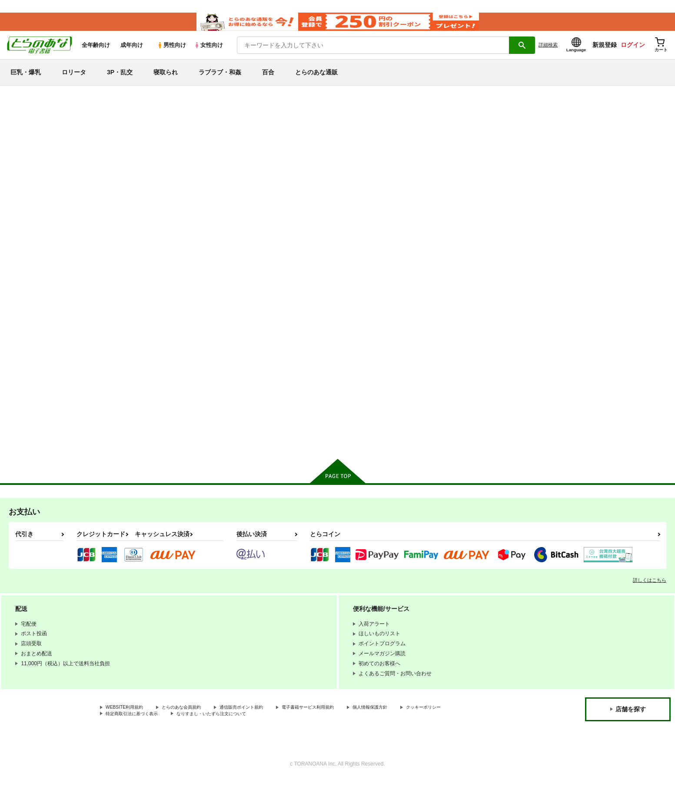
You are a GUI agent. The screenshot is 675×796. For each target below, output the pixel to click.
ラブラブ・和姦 (220, 79)
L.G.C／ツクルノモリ (423, 142)
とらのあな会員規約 (192, 722)
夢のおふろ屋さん (540, 373)
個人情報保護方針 (407, 722)
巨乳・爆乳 (25, 79)
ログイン (633, 52)
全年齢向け (96, 53)
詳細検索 (548, 52)
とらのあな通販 (316, 79)
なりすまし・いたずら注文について (289, 729)
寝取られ (165, 79)
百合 (268, 79)
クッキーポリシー (126, 729)
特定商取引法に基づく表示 (197, 729)
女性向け (208, 53)
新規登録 (604, 52)
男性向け (171, 53)
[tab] (225, 231)
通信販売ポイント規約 (260, 722)
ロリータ (74, 79)
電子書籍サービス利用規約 (336, 722)
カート (234, 443)
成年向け (131, 53)
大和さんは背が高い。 (460, 373)
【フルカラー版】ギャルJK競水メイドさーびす (327, 142)
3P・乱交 (120, 79)
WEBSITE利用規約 (128, 722)
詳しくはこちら (649, 594)
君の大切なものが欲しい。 (381, 373)
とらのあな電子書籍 (100, 102)
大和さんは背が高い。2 (501, 142)
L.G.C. (543, 142)
